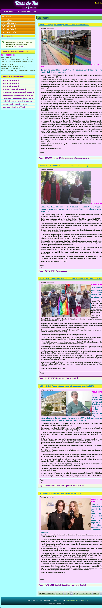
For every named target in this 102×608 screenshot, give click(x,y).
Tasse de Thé (26, 3)
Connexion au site (7, 36)
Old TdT (78, 600)
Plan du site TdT (8, 17)
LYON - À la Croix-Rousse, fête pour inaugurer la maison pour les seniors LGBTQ (66, 386)
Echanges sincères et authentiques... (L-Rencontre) (18, 92)
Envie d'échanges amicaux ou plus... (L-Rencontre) (18, 95)
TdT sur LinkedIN (8, 26)
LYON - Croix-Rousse (52, 486)
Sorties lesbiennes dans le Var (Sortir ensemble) (17, 101)
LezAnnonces (14, 11)
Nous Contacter (70, 600)
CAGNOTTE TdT (19, 46)
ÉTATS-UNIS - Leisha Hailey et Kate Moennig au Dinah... (65, 585)
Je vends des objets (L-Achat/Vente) (14, 107)
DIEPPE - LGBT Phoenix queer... (56, 271)
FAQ (35, 11)
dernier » (96, 593)
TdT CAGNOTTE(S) (9, 32)
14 (80, 593)
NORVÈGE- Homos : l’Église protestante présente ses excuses (67, 158)
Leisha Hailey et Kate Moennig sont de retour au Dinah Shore (60, 493)
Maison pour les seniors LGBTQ (72, 486)
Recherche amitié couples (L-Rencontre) (15, 104)
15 (83, 593)
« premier (42, 593)
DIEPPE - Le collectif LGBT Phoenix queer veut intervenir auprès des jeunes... (66, 166)
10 (68, 593)
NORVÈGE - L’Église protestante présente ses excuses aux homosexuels (64, 25)
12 (74, 593)
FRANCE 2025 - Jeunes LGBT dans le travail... (61, 378)
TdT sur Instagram (9, 23)
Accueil (5, 11)
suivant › (88, 593)
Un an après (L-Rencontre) (11, 80)
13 (77, 593)
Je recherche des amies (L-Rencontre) (14, 89)
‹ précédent (50, 593)
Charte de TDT (26, 11)
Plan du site (85, 600)
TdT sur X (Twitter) (9, 29)
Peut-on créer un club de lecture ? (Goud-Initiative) (18, 98)
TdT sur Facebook (8, 20)
